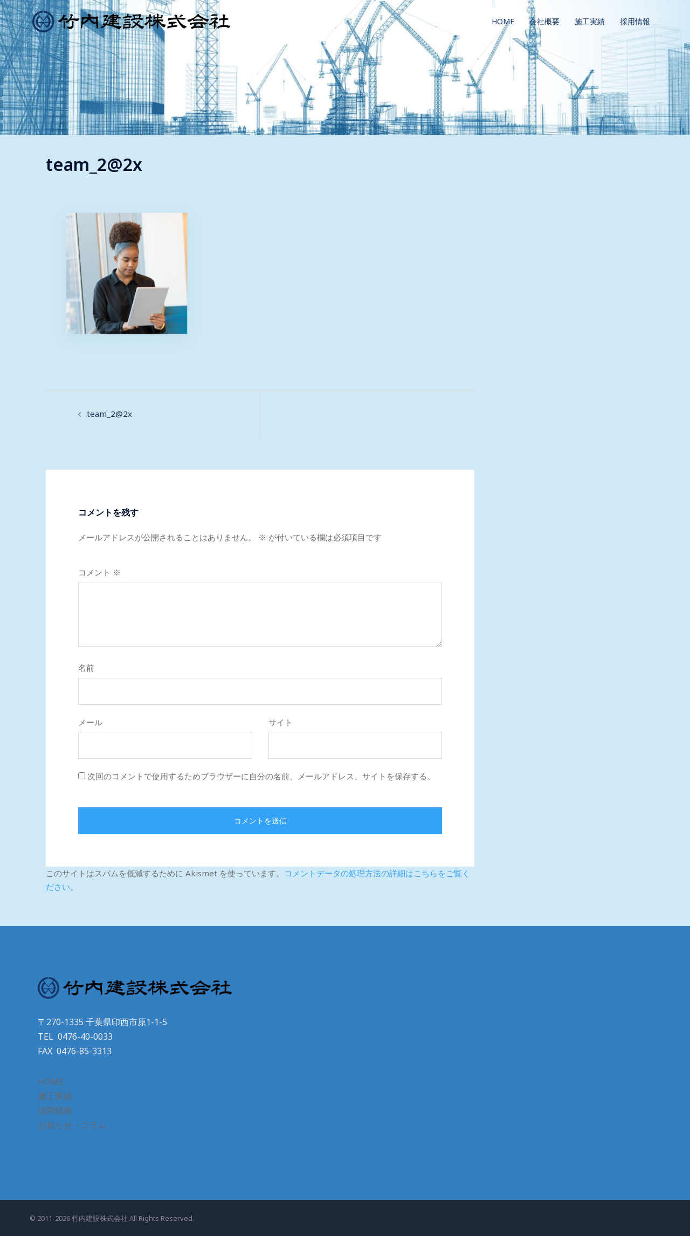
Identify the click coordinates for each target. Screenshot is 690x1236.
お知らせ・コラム (72, 1125)
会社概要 (544, 21)
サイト (280, 722)
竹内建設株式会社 (100, 1218)
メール (90, 722)
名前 (86, 667)
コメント (99, 572)
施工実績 (590, 21)
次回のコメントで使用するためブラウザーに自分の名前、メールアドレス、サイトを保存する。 (261, 776)
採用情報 (635, 21)
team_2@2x (109, 413)
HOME (503, 21)
